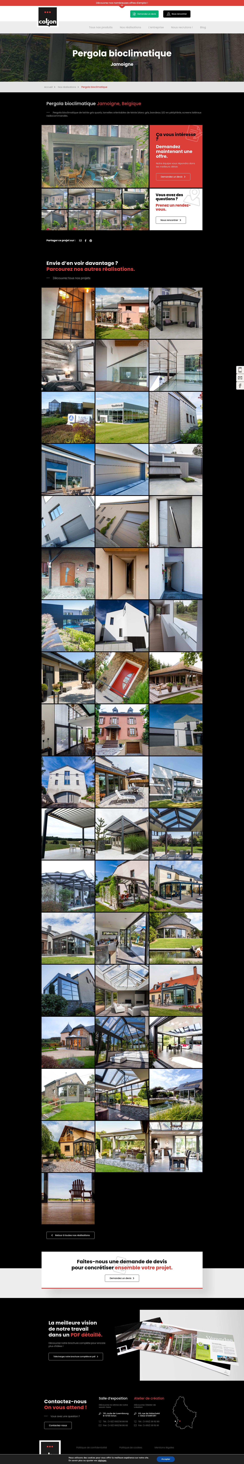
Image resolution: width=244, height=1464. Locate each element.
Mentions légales (164, 1447)
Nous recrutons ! (182, 27)
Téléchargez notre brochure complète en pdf (75, 1356)
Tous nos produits (101, 27)
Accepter (165, 1459)
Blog (203, 27)
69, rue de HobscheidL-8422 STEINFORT (147, 1414)
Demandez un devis (173, 176)
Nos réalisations (130, 27)
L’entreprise (156, 27)
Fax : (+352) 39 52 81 (146, 1425)
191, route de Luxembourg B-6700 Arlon (113, 1414)
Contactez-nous (58, 1425)
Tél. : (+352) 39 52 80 (147, 1421)
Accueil (49, 87)
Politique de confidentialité (91, 1447)
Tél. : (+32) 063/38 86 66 (113, 1421)
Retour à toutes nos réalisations (70, 1235)
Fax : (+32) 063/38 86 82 (113, 1425)
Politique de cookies (130, 1447)
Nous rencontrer (171, 220)
